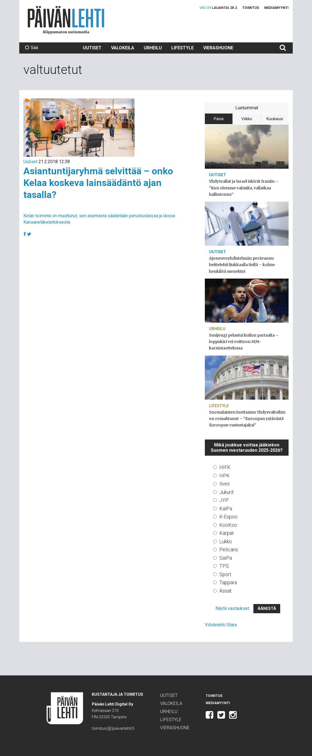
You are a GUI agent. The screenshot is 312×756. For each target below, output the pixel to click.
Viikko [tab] (246, 118)
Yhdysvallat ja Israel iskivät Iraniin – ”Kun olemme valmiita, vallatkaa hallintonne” (244, 188)
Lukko (225, 541)
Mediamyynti (276, 8)
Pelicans (228, 549)
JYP (224, 500)
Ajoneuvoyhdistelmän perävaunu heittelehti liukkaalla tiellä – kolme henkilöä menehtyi (242, 265)
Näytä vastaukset (232, 608)
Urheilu (153, 47)
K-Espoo (228, 517)
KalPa (225, 508)
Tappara (228, 582)
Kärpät (226, 533)
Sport (225, 574)
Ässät (225, 591)
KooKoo (228, 525)
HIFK (225, 467)
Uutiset (92, 47)
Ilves (224, 484)
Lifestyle (182, 47)
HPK (224, 476)
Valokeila (122, 47)
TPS (224, 566)
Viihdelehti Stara (221, 624)
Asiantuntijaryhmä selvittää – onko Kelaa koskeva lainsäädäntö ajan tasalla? (98, 182)
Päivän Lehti (66, 20)
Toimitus (250, 8)
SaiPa (225, 558)
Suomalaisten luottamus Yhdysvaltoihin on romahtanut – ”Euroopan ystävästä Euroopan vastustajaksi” (247, 418)
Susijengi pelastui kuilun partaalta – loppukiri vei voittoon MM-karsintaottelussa (244, 342)
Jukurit (226, 492)
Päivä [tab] (219, 118)
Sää (31, 47)
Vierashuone (218, 47)
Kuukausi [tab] (275, 118)
